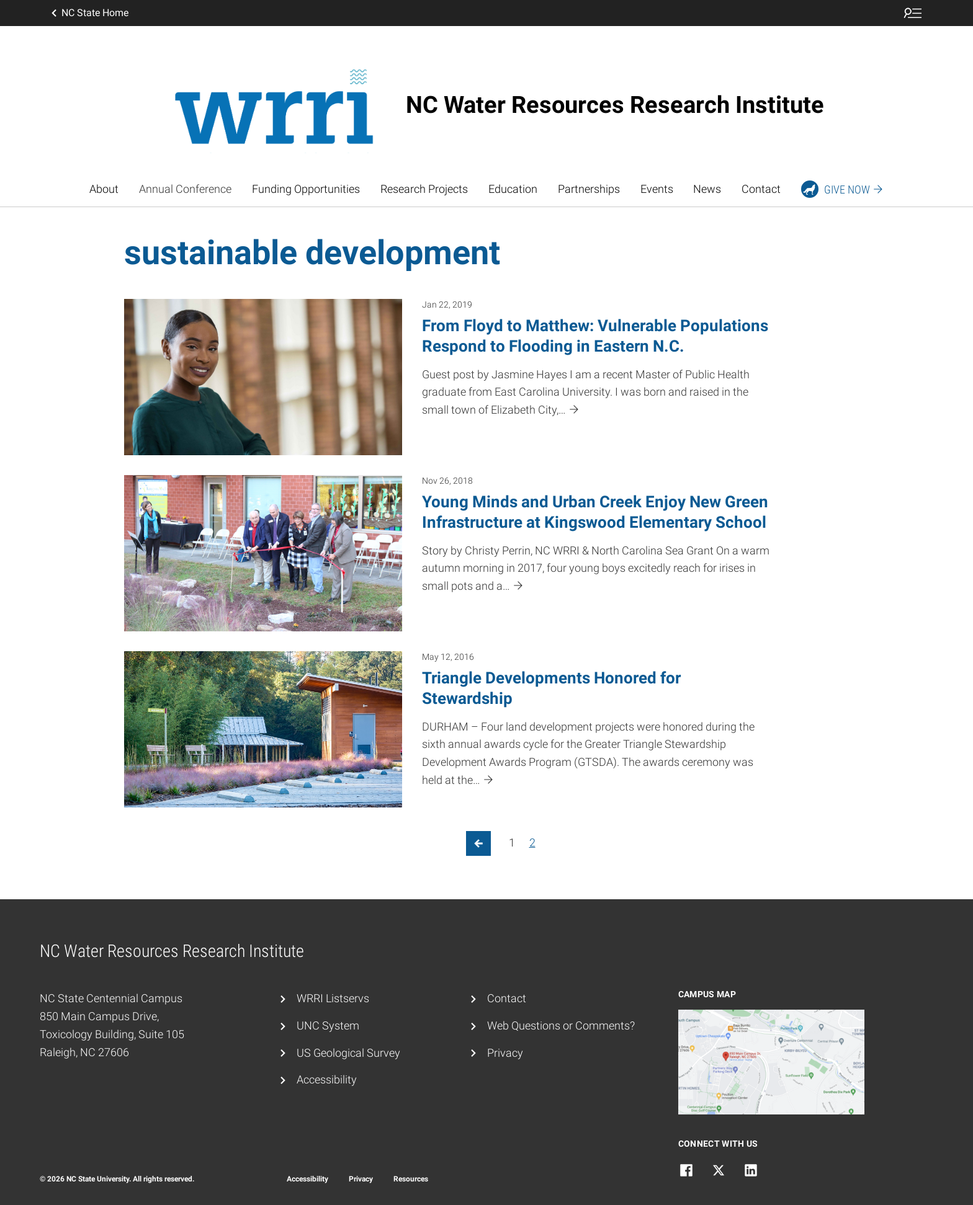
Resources (410, 1179)
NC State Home (88, 13)
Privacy (505, 1052)
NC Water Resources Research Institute (615, 104)
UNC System (328, 1025)
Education (512, 188)
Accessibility (327, 1079)
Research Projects (424, 188)
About (104, 188)
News (707, 188)
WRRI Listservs (333, 998)
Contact (761, 188)
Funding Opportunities (306, 188)
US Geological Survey (348, 1052)
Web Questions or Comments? (561, 1025)
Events (656, 188)
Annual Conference (185, 188)
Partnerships (589, 188)
